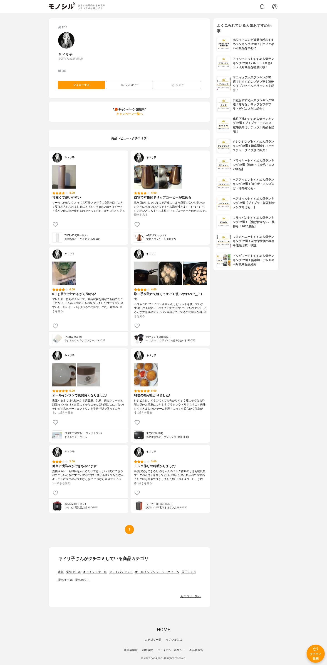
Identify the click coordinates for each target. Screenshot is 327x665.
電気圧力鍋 (65, 580)
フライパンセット (121, 572)
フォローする (81, 85)
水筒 (61, 572)
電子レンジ (188, 572)
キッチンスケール (95, 572)
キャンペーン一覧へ (129, 114)
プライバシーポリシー (171, 650)
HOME (163, 629)
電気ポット (82, 580)
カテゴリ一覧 (153, 639)
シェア (177, 85)
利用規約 (147, 650)
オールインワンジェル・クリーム (157, 572)
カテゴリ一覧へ (190, 596)
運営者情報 (131, 650)
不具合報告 (196, 650)
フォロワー (130, 85)
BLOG (62, 71)
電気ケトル (73, 572)
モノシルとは (174, 639)
